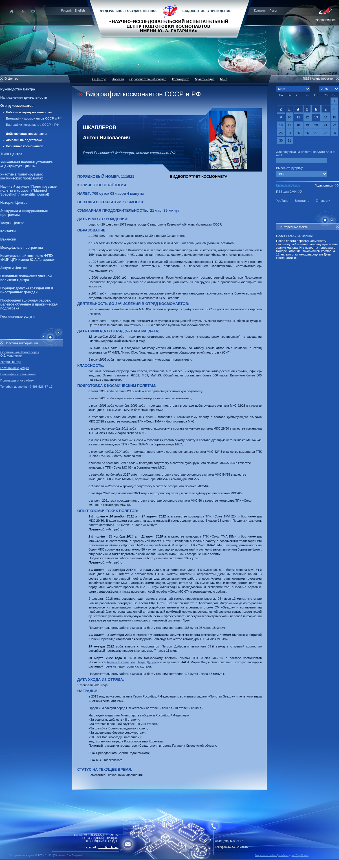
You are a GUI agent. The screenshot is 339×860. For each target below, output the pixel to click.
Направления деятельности (23, 97)
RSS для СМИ (286, 191)
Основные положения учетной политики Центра (26, 278)
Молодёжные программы (21, 248)
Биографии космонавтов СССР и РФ (34, 118)
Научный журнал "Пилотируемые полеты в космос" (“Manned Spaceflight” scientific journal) (28, 190)
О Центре (99, 79)
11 (298, 117)
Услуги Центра (12, 223)
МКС (223, 79)
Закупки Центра (13, 268)
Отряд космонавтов (17, 106)
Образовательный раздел (147, 79)
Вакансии (8, 239)
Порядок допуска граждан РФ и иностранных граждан (26, 290)
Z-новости (323, 200)
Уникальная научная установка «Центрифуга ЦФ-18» (26, 164)
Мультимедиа (204, 79)
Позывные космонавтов (24, 146)
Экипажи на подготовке (24, 140)
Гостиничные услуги (17, 317)
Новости (118, 79)
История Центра (13, 203)
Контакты (260, 10)
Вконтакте (302, 200)
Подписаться (323, 185)
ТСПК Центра (11, 154)
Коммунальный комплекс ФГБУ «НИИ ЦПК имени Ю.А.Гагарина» (27, 258)
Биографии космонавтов (18, 374)
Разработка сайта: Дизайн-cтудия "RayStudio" (282, 855)
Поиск (273, 10)
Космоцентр (180, 79)
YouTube (282, 200)
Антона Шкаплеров (121, 662)
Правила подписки (288, 185)
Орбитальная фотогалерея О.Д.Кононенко (19, 353)
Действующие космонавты (26, 133)
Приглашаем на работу (17, 380)
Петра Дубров (147, 662)
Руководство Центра (17, 89)
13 (316, 117)
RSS (306, 78)
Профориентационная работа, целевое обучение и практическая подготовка (29, 304)
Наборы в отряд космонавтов (29, 112)
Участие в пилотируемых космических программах (21, 176)
